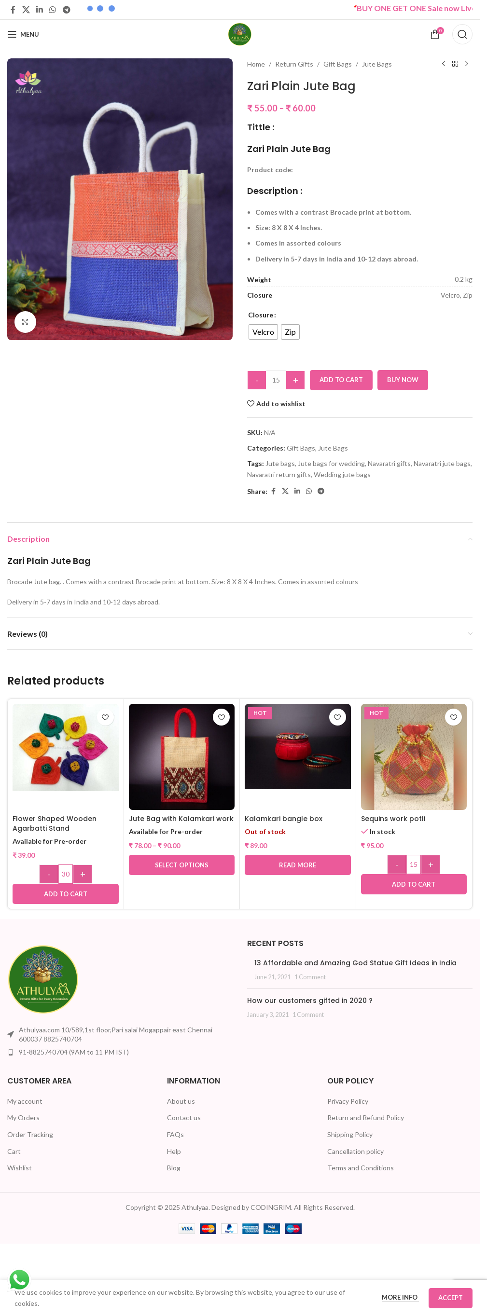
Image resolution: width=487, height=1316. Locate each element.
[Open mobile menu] (23, 34)
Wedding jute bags (342, 474)
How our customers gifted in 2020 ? (310, 1000)
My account (24, 1101)
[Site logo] (240, 33)
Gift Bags (337, 64)
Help (174, 1151)
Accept (450, 1298)
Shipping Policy (350, 1134)
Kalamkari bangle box (283, 818)
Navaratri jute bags (442, 463)
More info (400, 1297)
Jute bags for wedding (331, 463)
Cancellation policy (355, 1151)
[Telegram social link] (66, 9)
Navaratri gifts (389, 463)
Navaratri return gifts (279, 474)
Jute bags (280, 463)
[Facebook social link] (13, 9)
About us (181, 1101)
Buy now (402, 380)
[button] (66, 894)
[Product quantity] (276, 380)
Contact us (184, 1117)
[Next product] (467, 64)
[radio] (263, 332)
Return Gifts (294, 64)
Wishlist (19, 1168)
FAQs (175, 1134)
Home (256, 64)
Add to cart (341, 380)
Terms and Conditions (360, 1168)
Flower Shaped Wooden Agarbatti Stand (55, 823)
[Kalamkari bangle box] (298, 746)
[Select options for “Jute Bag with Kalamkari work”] (182, 865)
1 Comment (310, 977)
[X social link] (26, 9)
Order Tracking (30, 1134)
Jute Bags (377, 64)
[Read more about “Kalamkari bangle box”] (298, 865)
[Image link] (43, 978)
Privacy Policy (347, 1101)
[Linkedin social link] (39, 9)
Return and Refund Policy (365, 1117)
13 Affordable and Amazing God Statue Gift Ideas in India (355, 963)
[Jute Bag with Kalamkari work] (182, 757)
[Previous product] (443, 64)
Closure (260, 315)
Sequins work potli (393, 818)
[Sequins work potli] (414, 757)
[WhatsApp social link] (52, 9)
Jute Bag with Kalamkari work (181, 818)
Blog (174, 1168)
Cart (14, 1151)
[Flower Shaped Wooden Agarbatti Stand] (66, 747)
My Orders (23, 1117)
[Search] (462, 34)
